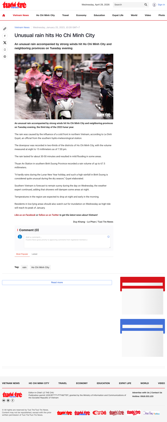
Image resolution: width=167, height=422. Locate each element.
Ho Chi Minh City (45, 15)
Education (99, 15)
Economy (81, 15)
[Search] (131, 4)
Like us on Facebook (25, 215)
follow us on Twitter (49, 215)
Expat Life (117, 15)
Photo (162, 15)
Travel (65, 15)
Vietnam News (21, 15)
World (134, 15)
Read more (57, 282)
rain (24, 267)
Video (148, 15)
